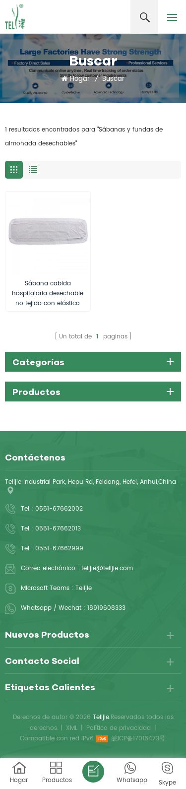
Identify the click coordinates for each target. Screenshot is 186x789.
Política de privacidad (118, 728)
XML (71, 728)
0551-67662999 (59, 548)
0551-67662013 (58, 528)
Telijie (83, 588)
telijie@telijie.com (107, 568)
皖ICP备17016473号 (138, 738)
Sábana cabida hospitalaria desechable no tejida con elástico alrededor (47, 294)
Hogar (76, 79)
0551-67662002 (59, 509)
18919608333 (106, 608)
